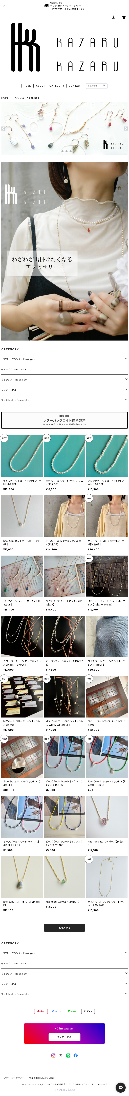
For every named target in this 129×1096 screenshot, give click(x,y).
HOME (27, 85)
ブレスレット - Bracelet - (15, 400)
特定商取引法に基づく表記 (41, 1078)
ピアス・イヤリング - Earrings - (18, 359)
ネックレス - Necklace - (15, 379)
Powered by (64, 1090)
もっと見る (64, 928)
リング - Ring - (9, 389)
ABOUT (40, 85)
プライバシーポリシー (14, 1078)
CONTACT (75, 85)
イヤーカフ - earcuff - (13, 369)
